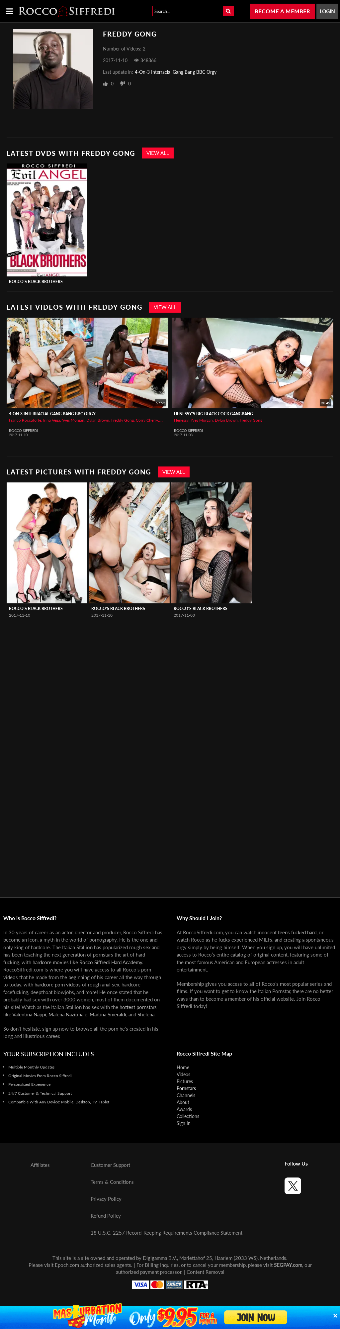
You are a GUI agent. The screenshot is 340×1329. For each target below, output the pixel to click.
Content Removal (205, 1272)
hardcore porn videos (58, 984)
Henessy (181, 420)
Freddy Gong (122, 420)
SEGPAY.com (288, 1265)
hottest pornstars (138, 1007)
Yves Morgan (73, 420)
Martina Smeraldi (108, 1014)
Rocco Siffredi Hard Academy (110, 962)
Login (327, 11)
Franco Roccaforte (25, 420)
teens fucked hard (297, 932)
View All (157, 153)
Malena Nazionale (67, 1014)
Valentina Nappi (29, 1014)
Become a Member (282, 11)
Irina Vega (51, 420)
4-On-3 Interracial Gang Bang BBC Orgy (175, 72)
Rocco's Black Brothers (36, 281)
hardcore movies (51, 962)
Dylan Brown (97, 420)
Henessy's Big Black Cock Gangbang (213, 413)
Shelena (145, 1014)
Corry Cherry (147, 420)
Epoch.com (67, 1265)
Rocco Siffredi (23, 430)
